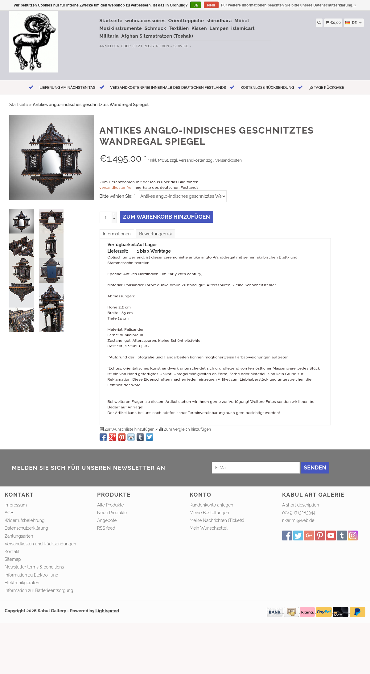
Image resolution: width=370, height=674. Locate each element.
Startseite (111, 20)
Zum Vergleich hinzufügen (185, 429)
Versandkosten (228, 160)
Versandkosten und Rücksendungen (40, 543)
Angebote (107, 520)
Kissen (199, 28)
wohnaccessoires (145, 20)
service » (182, 46)
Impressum (16, 504)
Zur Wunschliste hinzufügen (128, 429)
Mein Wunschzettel (209, 528)
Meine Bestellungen (209, 512)
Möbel (241, 20)
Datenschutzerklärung (26, 528)
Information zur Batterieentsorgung (39, 590)
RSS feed (106, 528)
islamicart (243, 28)
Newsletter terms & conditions (34, 566)
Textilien (179, 28)
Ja (196, 5)
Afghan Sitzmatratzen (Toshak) (157, 36)
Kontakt (12, 551)
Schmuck (155, 28)
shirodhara (219, 20)
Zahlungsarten (19, 536)
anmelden (110, 46)
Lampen (219, 28)
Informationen (117, 233)
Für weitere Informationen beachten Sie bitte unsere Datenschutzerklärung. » (288, 5)
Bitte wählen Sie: (117, 196)
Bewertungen (155, 233)
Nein (211, 5)
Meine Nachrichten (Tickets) (217, 520)
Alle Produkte (110, 504)
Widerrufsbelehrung (24, 520)
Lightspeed (107, 610)
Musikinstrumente (121, 28)
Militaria (109, 36)
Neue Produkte (112, 512)
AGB (9, 512)
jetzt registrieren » (152, 46)
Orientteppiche (186, 20)
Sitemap (13, 559)
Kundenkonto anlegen (211, 504)
